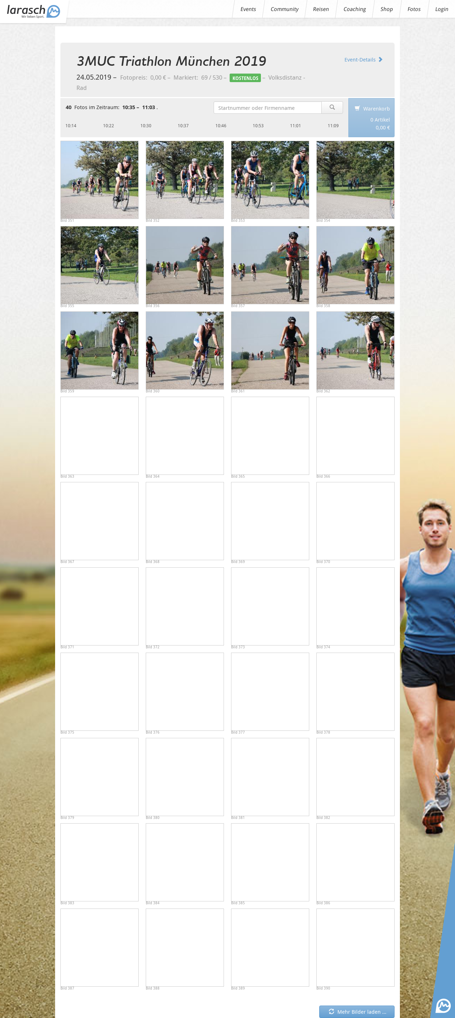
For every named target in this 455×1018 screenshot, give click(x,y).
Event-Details (363, 59)
